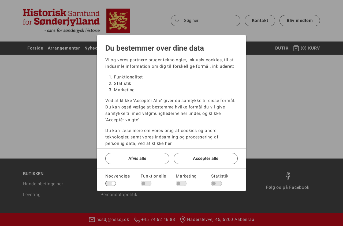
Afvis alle (137, 158)
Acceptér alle (205, 158)
